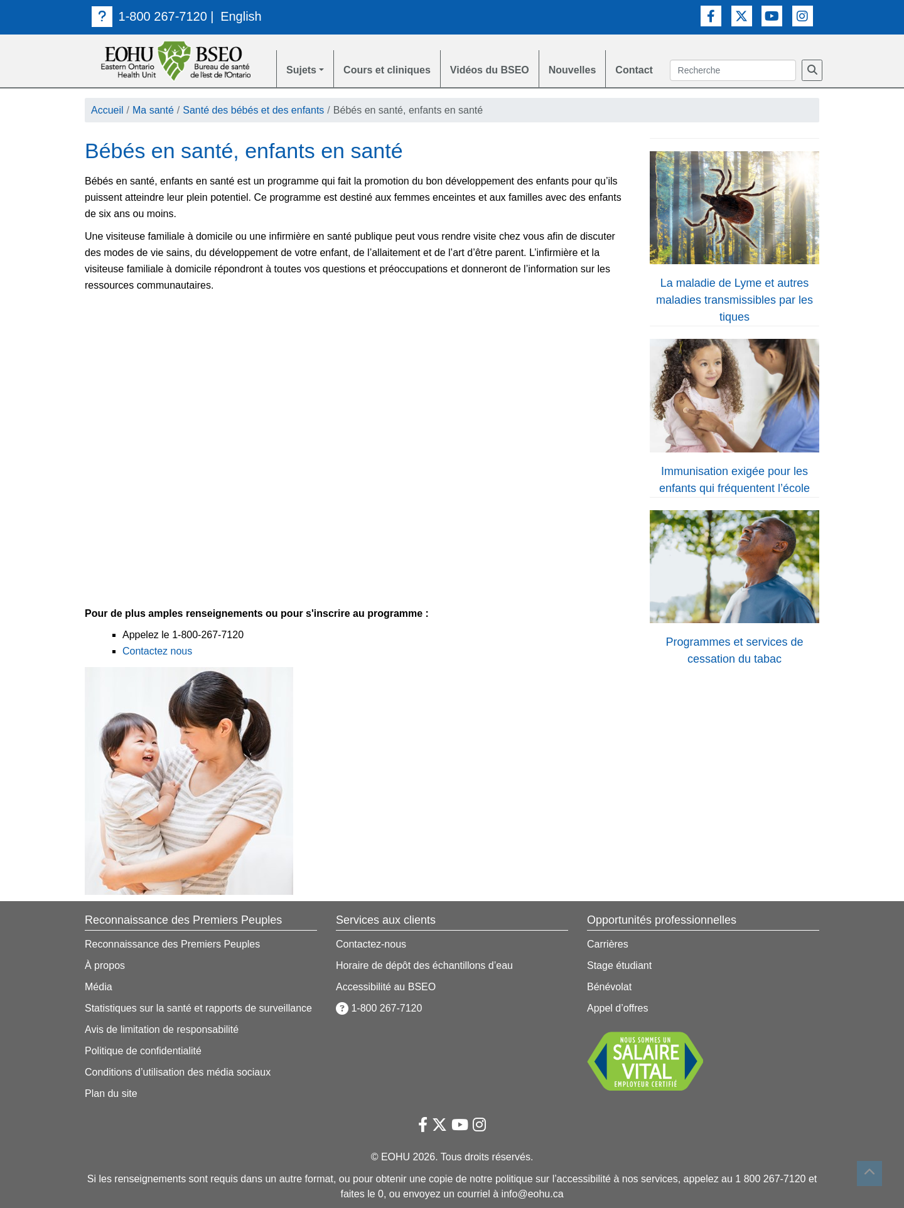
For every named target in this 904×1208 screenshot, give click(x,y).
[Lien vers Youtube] (771, 16)
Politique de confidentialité (143, 1050)
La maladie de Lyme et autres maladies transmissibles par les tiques (734, 300)
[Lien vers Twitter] (741, 16)
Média (98, 986)
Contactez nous (157, 651)
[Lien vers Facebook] (711, 16)
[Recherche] (812, 70)
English (241, 16)
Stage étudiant (619, 965)
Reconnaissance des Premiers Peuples (172, 944)
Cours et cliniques (387, 70)
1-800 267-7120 (149, 16)
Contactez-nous (371, 944)
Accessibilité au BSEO (386, 986)
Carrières (607, 944)
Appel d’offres (617, 1008)
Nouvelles (572, 70)
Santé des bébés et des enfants (253, 110)
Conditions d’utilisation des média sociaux (178, 1072)
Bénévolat (609, 986)
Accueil (107, 110)
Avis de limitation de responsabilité (162, 1029)
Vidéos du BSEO (489, 70)
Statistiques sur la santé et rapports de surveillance (198, 1008)
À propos (105, 965)
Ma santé (153, 110)
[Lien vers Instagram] (802, 16)
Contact (634, 70)
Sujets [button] (301, 70)
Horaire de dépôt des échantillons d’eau (424, 965)
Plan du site (111, 1093)
